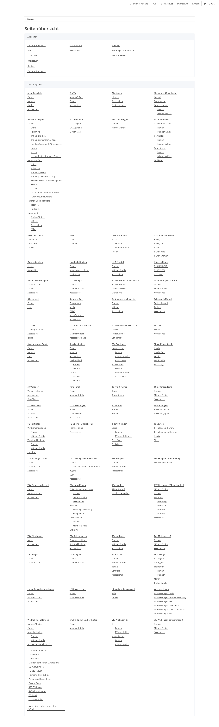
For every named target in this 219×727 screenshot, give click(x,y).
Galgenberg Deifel (162, 123)
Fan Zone (158, 497)
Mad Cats (161, 505)
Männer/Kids (76, 413)
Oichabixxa (117, 292)
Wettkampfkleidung (37, 428)
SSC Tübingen (35, 687)
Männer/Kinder (77, 333)
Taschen (35, 204)
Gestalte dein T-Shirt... (164, 428)
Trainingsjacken (38, 135)
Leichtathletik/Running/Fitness (45, 192)
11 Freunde (34, 654)
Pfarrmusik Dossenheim (40, 679)
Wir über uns (76, 45)
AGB (155, 3)
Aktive (157, 329)
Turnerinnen (118, 395)
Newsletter (75, 50)
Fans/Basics (33, 399)
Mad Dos (161, 509)
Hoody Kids (159, 243)
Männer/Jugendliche (79, 270)
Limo (30, 307)
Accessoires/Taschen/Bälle (40, 644)
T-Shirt (115, 239)
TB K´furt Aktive (36, 699)
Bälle (33, 229)
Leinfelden (32, 239)
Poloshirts (35, 131)
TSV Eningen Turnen (163, 462)
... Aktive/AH (75, 131)
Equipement (78, 513)
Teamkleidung (76, 428)
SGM (72, 474)
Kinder (31, 105)
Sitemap (116, 45)
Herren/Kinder (118, 333)
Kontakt (195, 3)
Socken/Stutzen (38, 217)
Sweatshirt (32, 270)
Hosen (34, 148)
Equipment (33, 213)
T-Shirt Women (161, 255)
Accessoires (33, 109)
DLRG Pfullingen (36, 666)
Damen (115, 329)
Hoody (115, 251)
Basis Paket (117, 444)
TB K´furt (33, 695)
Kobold (31, 247)
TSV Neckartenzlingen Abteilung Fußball (43, 707)
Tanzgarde (32, 243)
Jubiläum (158, 160)
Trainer (157, 307)
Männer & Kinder (123, 436)
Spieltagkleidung (77, 544)
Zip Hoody (158, 364)
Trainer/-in (159, 566)
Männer (31, 101)
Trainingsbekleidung (82, 509)
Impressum (182, 3)
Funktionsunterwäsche (41, 196)
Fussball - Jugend (162, 413)
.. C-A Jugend (76, 127)
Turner (115, 391)
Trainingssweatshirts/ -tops (43, 140)
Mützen (34, 221)
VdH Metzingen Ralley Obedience (169, 609)
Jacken (34, 152)
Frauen (31, 97)
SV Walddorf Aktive (37, 691)
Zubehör (31, 452)
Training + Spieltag (36, 329)
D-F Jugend (159, 562)
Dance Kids (34, 658)
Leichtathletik (76, 360)
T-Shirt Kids (159, 251)
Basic (114, 428)
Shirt (156, 440)
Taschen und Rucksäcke (39, 200)
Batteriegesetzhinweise (123, 50)
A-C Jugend (159, 558)
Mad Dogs (162, 501)
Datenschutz (167, 3)
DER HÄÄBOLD (160, 266)
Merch (157, 579)
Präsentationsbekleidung (81, 489)
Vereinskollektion (35, 391)
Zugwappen (75, 303)
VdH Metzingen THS (163, 613)
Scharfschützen (77, 315)
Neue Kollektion (35, 632)
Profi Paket (117, 440)
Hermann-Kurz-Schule (39, 675)
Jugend (157, 97)
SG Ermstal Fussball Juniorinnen (85, 466)
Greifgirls (74, 529)
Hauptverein (117, 348)
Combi (31, 303)
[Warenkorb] (209, 3)
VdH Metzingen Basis (164, 593)
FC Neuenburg (35, 670)
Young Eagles (118, 636)
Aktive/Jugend (118, 489)
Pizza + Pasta (35, 683)
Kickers (115, 97)
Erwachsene (159, 101)
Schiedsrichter (118, 105)
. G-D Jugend (75, 123)
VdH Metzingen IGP (163, 601)
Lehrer (115, 597)
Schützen (116, 570)
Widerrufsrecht (119, 55)
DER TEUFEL (159, 270)
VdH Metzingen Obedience (166, 605)
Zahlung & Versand (139, 3)
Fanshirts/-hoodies (120, 493)
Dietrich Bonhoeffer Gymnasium (44, 662)
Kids (30, 356)
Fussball (73, 505)
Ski (113, 624)
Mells (72, 307)
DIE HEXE (158, 274)
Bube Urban (159, 148)
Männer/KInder (119, 127)
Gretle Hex (159, 135)
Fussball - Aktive (161, 409)
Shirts (33, 127)
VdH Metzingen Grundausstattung (170, 597)
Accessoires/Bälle (78, 337)
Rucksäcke (36, 209)
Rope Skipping (160, 105)
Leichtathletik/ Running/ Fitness (45, 156)
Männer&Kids (76, 97)
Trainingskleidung (36, 440)
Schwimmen (117, 364)
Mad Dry (161, 513)
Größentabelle (160, 583)
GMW (72, 311)
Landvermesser (119, 288)
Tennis (73, 372)
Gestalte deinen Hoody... (165, 432)
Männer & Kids (164, 113)
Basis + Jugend (161, 303)
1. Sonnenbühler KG (38, 650)
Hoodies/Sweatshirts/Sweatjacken (46, 144)
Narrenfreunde (119, 284)
